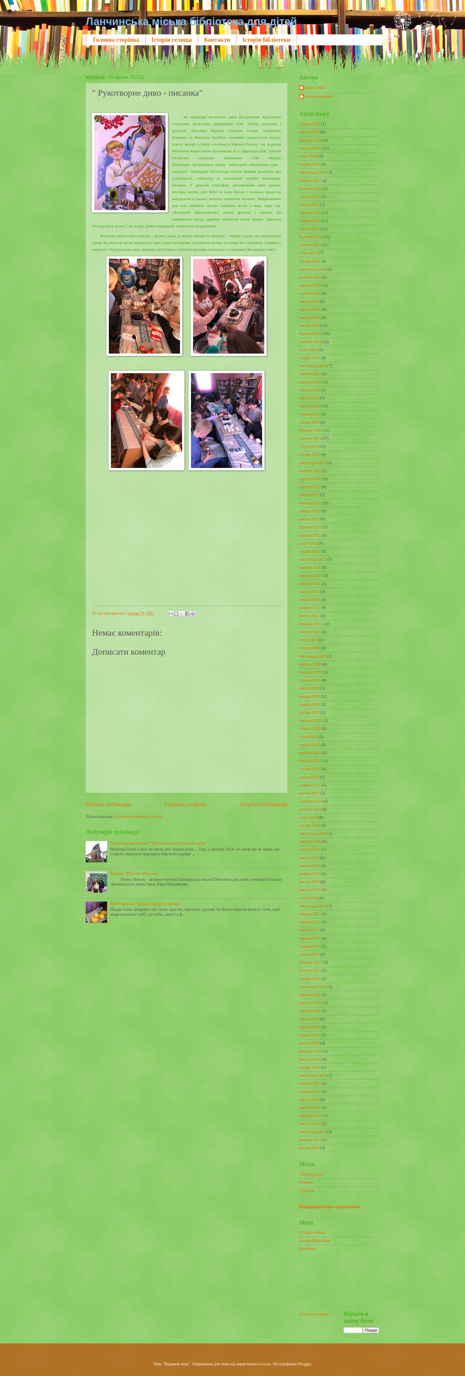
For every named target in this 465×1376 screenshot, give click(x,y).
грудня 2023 (309, 358)
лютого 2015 (310, 1123)
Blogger (304, 1364)
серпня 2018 (309, 849)
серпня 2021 (309, 583)
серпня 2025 (309, 196)
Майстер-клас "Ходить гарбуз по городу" (145, 904)
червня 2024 (309, 309)
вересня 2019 (310, 761)
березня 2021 (310, 624)
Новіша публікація (108, 804)
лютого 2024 (310, 342)
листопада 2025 (312, 172)
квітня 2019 (309, 793)
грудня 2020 (309, 648)
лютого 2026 (310, 148)
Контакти (217, 39)
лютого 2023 (310, 438)
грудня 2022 (309, 454)
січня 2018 (308, 898)
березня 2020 (310, 720)
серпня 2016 (309, 1011)
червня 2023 (309, 406)
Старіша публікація (264, 804)
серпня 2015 (309, 1091)
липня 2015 (309, 1099)
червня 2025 (309, 212)
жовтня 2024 (310, 277)
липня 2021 (309, 591)
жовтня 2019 (310, 753)
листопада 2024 (312, 269)
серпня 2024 (309, 293)
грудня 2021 (309, 551)
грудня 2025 (309, 164)
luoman (265, 1364)
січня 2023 (308, 446)
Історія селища (172, 39)
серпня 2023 (309, 390)
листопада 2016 (312, 987)
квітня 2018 (309, 882)
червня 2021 (309, 599)
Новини (306, 1182)
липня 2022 (309, 495)
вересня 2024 (310, 285)
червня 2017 (309, 938)
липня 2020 (309, 688)
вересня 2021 (310, 575)
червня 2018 (309, 866)
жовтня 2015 (310, 1083)
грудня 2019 (309, 745)
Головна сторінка (116, 39)
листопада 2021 (312, 559)
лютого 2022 (310, 535)
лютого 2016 (310, 1059)
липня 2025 (309, 204)
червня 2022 (309, 503)
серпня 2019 (309, 769)
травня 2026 (309, 124)
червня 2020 (309, 696)
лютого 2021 (310, 632)
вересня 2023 (310, 382)
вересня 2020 (310, 672)
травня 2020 (309, 704)
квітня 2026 (309, 132)
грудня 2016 (309, 979)
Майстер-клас (311, 1174)
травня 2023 (309, 414)
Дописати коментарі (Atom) (139, 816)
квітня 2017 (309, 954)
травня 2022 (309, 511)
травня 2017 (309, 946)
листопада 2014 (312, 1132)
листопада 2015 (312, 1075)
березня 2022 (310, 527)
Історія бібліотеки (266, 39)
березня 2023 (310, 430)
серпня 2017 (309, 922)
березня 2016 (310, 1051)
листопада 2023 (312, 366)
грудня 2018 (309, 825)
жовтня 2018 (310, 841)
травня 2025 (309, 221)
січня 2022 (308, 543)
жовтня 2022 (310, 471)
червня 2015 (309, 1107)
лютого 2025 (310, 245)
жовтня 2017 (310, 914)
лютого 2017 (310, 970)
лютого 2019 (310, 809)
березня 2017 (310, 962)
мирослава (314, 87)
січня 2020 (308, 737)
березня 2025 (310, 237)
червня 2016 (309, 1027)
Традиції (306, 1190)
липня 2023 (309, 398)
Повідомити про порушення (329, 1206)
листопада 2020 (312, 656)
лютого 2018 (310, 890)
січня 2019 (308, 817)
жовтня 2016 (310, 995)
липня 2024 (309, 301)
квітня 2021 (309, 616)
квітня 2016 (309, 1043)
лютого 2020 (310, 728)
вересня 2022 (310, 479)
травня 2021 (309, 607)
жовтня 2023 (310, 374)
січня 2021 (308, 640)
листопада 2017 (312, 906)
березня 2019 (310, 801)
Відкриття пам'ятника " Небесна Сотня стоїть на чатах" (158, 843)
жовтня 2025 (310, 180)
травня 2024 (309, 317)
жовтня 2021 (310, 567)
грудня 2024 (309, 261)
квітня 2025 (309, 229)
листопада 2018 (312, 833)
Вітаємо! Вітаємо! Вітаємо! (134, 873)
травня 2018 (309, 874)
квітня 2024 (309, 325)
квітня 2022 (309, 519)
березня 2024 (310, 333)
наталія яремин (318, 96)
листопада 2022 (312, 463)
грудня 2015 (309, 1067)
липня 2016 (309, 1019)
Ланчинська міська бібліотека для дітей (191, 21)
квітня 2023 (309, 422)
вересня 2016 (310, 1003)
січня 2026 (308, 156)
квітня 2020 (309, 712)
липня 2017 (309, 930)
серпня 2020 (309, 680)
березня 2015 (310, 1115)
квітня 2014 (309, 1148)
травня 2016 (309, 1035)
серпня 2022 (309, 487)
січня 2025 (308, 253)
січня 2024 (308, 350)
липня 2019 (309, 777)
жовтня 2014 (310, 1140)
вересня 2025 (310, 188)
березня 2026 (310, 140)
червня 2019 (309, 785)
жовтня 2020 (310, 664)
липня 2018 (309, 858)
